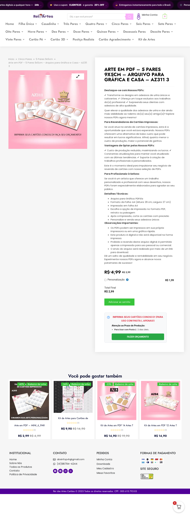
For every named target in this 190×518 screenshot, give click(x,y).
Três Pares (72, 24)
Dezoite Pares (161, 31)
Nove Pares (37, 31)
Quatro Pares (96, 24)
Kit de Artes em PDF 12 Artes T (160, 425)
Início (11, 59)
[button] (27, 24)
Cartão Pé (37, 39)
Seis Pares (144, 24)
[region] (95, 5)
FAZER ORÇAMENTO (138, 336)
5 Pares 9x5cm (44, 59)
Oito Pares (14, 31)
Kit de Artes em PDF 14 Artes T (117, 425)
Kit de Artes (146, 39)
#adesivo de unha (37, 384)
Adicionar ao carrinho (119, 302)
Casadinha (50, 24)
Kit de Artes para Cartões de (73, 418)
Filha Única (28, 24)
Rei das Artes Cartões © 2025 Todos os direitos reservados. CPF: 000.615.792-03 (95, 491)
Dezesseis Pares (134, 31)
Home (9, 24)
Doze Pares (82, 31)
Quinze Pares (108, 31)
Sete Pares (167, 24)
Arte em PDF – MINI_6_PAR (29, 425)
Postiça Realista (83, 39)
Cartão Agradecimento (116, 39)
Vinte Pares (14, 39)
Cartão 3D (59, 39)
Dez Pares (60, 31)
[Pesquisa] (129, 17)
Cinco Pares (121, 24)
